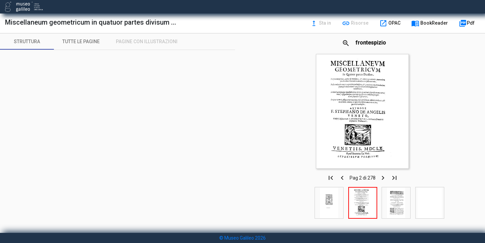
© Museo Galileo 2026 (242, 238)
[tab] (27, 41)
